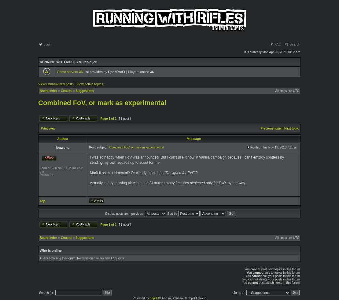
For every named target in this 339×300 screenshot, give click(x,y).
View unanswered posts (56, 84)
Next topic (291, 128)
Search (292, 44)
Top (42, 201)
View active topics (89, 84)
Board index (48, 91)
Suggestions (85, 91)
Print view (48, 128)
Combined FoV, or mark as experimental (102, 103)
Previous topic (271, 128)
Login (45, 44)
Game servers (70, 72)
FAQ (275, 44)
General (66, 91)
